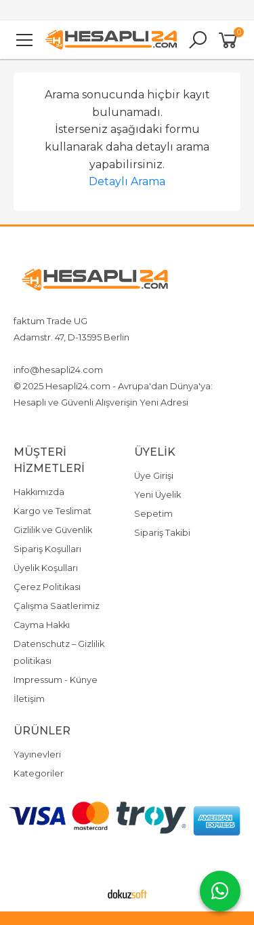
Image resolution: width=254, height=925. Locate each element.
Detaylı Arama (127, 181)
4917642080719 (123, 353)
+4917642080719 (48, 353)
